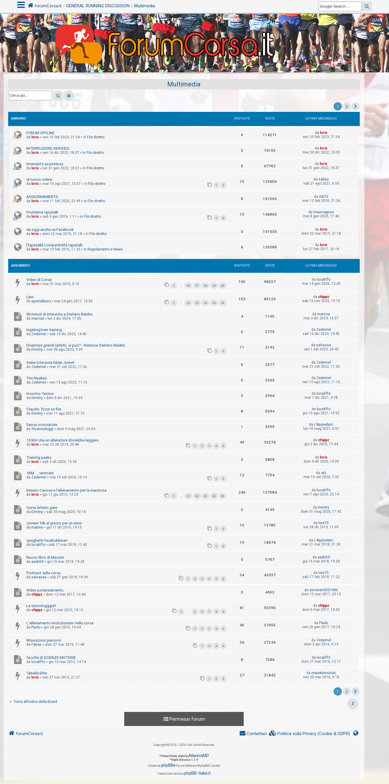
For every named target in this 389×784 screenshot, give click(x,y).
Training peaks (39, 457)
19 (213, 285)
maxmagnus (323, 212)
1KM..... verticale (40, 473)
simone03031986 (323, 590)
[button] (356, 106)
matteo (37, 527)
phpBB (167, 765)
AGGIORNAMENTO (42, 197)
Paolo (35, 627)
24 (213, 496)
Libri (30, 297)
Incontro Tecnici (40, 393)
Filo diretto (95, 137)
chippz (323, 297)
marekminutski (323, 673)
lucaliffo (323, 279)
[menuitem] (309, 733)
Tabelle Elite (36, 673)
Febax (36, 644)
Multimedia (184, 84)
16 (188, 285)
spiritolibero (41, 301)
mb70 (323, 197)
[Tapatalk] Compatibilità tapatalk (54, 245)
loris (35, 137)
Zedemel (38, 334)
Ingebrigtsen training (44, 330)
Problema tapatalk (42, 212)
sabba (323, 179)
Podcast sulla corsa (43, 573)
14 (205, 303)
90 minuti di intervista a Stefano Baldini (59, 314)
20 (222, 285)
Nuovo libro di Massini (45, 557)
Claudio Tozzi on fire (43, 409)
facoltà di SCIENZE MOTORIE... (52, 657)
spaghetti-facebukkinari (46, 540)
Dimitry (37, 349)
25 (222, 496)
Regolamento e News (105, 249)
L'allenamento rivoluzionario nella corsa (59, 623)
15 (213, 303)
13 (196, 303)
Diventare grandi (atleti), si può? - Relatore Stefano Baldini (75, 345)
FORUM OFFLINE (40, 133)
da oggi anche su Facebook (50, 229)
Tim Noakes (36, 378)
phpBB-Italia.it (197, 773)
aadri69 (37, 562)
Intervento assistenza (44, 164)
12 (188, 303)
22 (196, 496)
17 (196, 285)
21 (188, 496)
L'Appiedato (323, 424)
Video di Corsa (39, 279)
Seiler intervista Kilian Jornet (50, 362)
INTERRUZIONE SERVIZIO (47, 148)
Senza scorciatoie (41, 424)
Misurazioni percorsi (43, 640)
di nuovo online (39, 179)
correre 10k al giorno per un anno (54, 523)
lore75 (323, 523)
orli (323, 473)
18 (205, 285)
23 (205, 496)
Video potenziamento (45, 590)
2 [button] (347, 106)
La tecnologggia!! (41, 606)
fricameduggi (42, 429)
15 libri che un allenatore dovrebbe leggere (62, 440)
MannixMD (199, 755)
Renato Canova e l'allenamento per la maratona (66, 490)
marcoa (37, 318)
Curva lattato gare (41, 507)
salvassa (323, 345)
